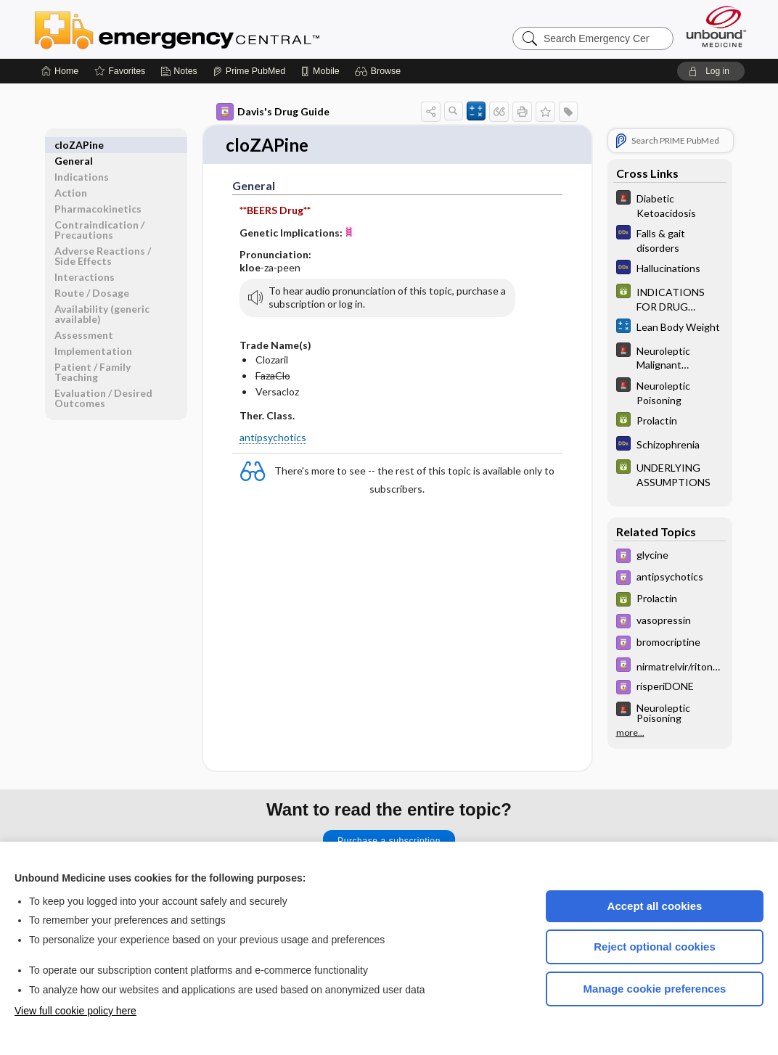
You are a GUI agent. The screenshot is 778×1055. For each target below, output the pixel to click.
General (73, 145)
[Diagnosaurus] (669, 239)
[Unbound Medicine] (716, 26)
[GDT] (669, 298)
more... (630, 732)
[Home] (59, 71)
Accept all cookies (655, 906)
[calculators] (669, 328)
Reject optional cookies (655, 946)
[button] (380, 71)
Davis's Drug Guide (272, 111)
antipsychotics (272, 438)
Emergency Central (214, 29)
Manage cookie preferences (655, 988)
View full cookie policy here (75, 1011)
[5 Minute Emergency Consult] (669, 204)
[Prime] (249, 71)
